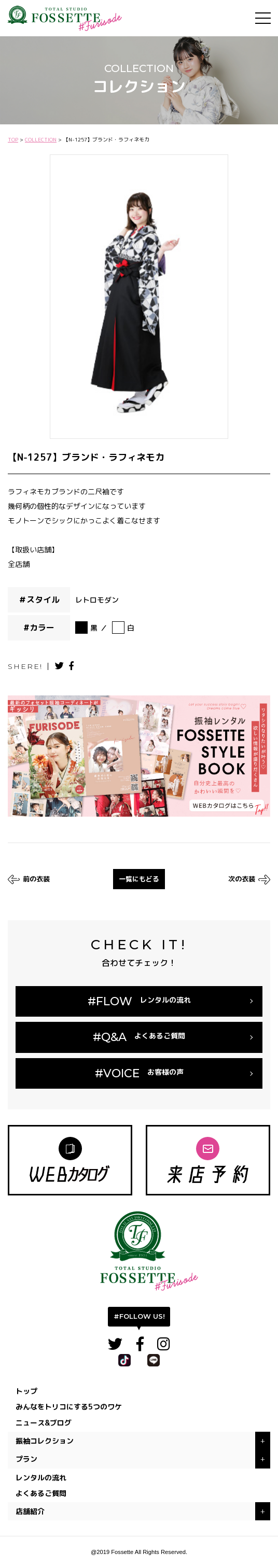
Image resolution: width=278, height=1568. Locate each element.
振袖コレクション (45, 1441)
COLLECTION (41, 139)
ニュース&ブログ (44, 1423)
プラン (26, 1459)
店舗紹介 (30, 1511)
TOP (13, 139)
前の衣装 (29, 879)
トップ (26, 1391)
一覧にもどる (139, 878)
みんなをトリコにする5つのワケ (69, 1407)
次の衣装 (249, 879)
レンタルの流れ (41, 1478)
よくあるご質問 (41, 1493)
